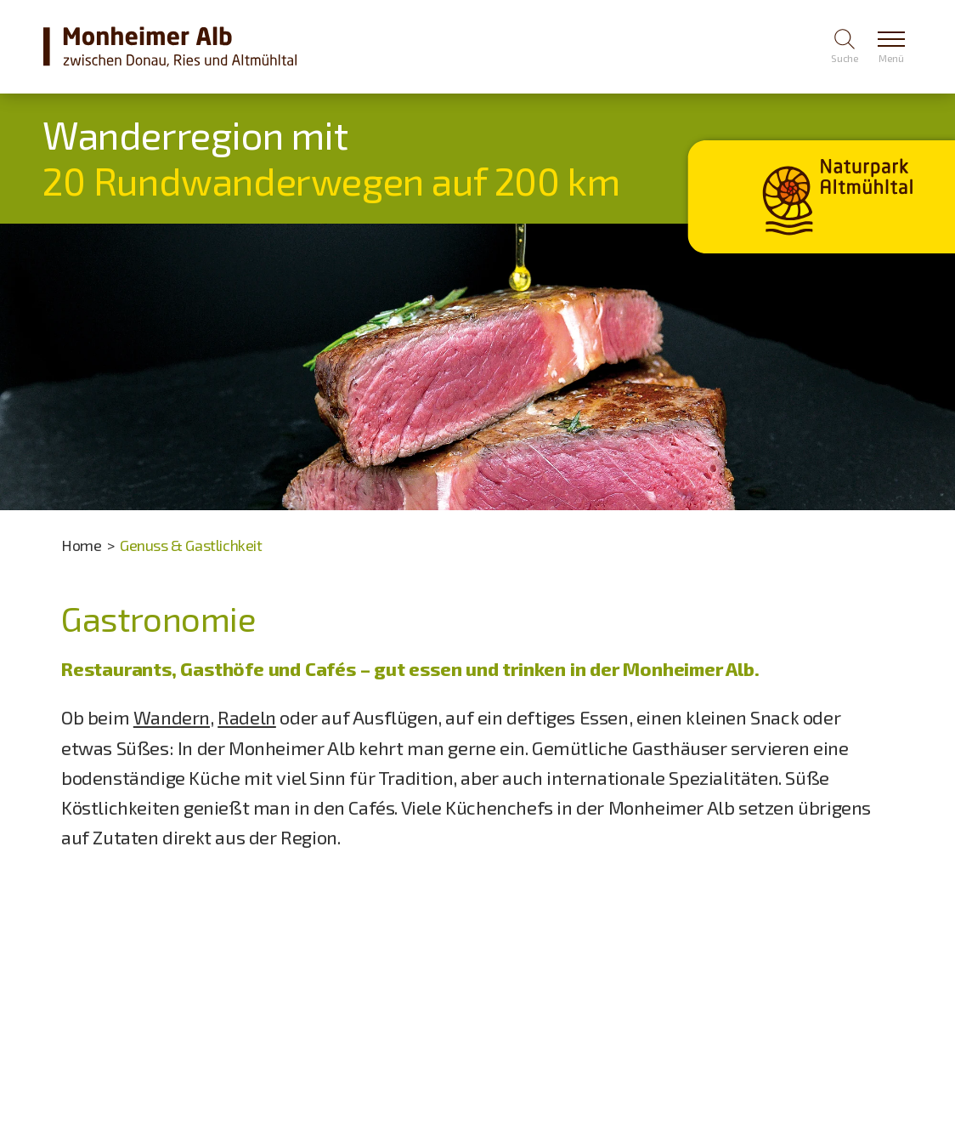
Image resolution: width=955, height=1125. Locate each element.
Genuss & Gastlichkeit (191, 545)
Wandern (171, 717)
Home (81, 545)
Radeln (247, 717)
